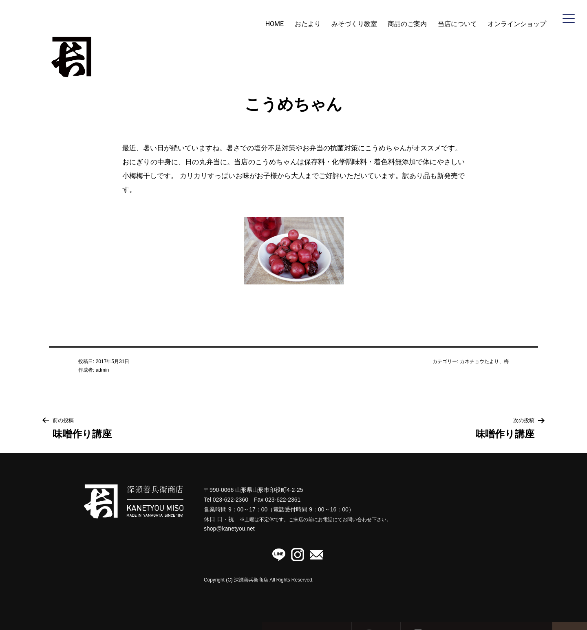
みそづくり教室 (354, 24)
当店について (457, 24)
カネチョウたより (479, 361)
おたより (308, 24)
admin (102, 370)
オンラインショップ (517, 24)
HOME (274, 24)
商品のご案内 (407, 24)
